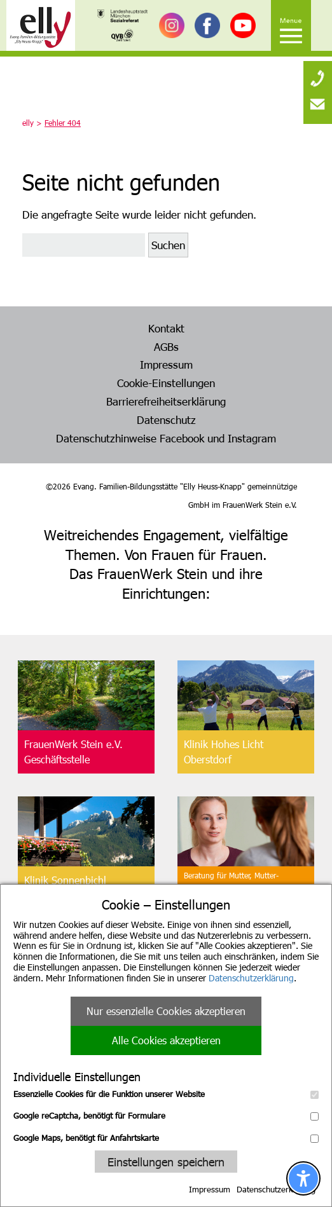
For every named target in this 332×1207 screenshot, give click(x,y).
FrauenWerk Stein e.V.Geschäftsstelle (73, 751)
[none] (317, 73)
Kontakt (166, 328)
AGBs (166, 346)
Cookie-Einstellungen (166, 383)
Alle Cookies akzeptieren (166, 1040)
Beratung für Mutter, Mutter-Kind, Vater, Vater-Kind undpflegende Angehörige (231, 888)
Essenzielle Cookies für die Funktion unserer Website (166, 1094)
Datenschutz (166, 419)
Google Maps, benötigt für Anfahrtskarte (166, 1138)
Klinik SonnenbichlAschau (65, 887)
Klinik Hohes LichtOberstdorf (223, 751)
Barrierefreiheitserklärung (166, 401)
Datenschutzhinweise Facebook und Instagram (166, 438)
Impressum (209, 1189)
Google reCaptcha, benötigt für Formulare (166, 1115)
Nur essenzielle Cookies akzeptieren (166, 1011)
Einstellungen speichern (166, 1161)
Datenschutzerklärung (251, 978)
